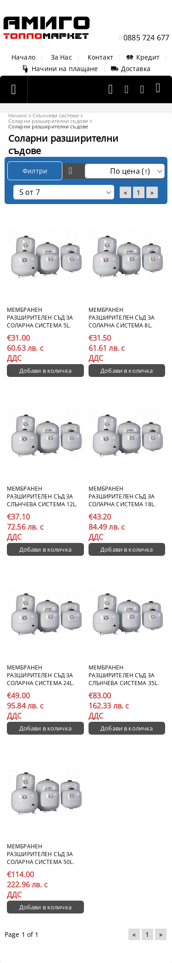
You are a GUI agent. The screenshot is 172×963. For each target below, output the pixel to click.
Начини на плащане (60, 68)
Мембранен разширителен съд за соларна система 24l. (40, 675)
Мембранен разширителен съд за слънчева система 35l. (124, 675)
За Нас (61, 57)
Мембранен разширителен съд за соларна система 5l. (40, 317)
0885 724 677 (146, 38)
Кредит (143, 57)
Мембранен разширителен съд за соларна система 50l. (40, 854)
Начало (23, 57)
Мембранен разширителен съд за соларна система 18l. (122, 496)
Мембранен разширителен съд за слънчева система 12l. (42, 496)
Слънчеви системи (56, 115)
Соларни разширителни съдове (48, 120)
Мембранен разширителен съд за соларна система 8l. (122, 317)
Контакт (100, 57)
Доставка (130, 68)
